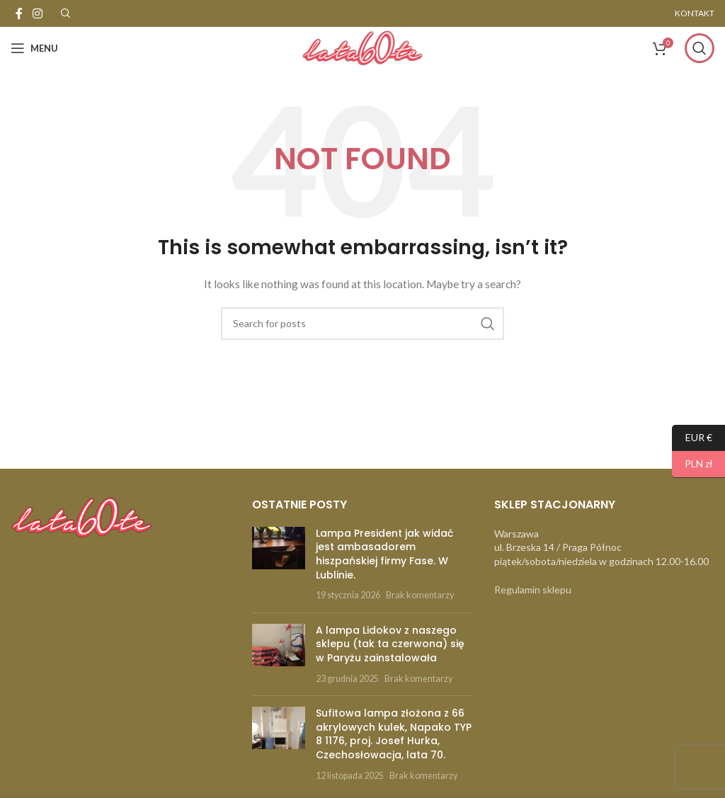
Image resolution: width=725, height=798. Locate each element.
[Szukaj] (699, 48)
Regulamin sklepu (532, 589)
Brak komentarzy (420, 595)
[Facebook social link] (19, 13)
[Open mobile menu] (34, 48)
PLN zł (692, 464)
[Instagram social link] (37, 13)
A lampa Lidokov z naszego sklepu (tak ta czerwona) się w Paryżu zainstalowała (390, 644)
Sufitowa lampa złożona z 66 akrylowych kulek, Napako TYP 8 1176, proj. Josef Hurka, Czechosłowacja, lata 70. (394, 734)
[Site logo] (362, 47)
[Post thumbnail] (278, 564)
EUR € (692, 438)
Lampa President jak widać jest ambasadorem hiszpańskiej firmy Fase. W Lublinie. (384, 554)
